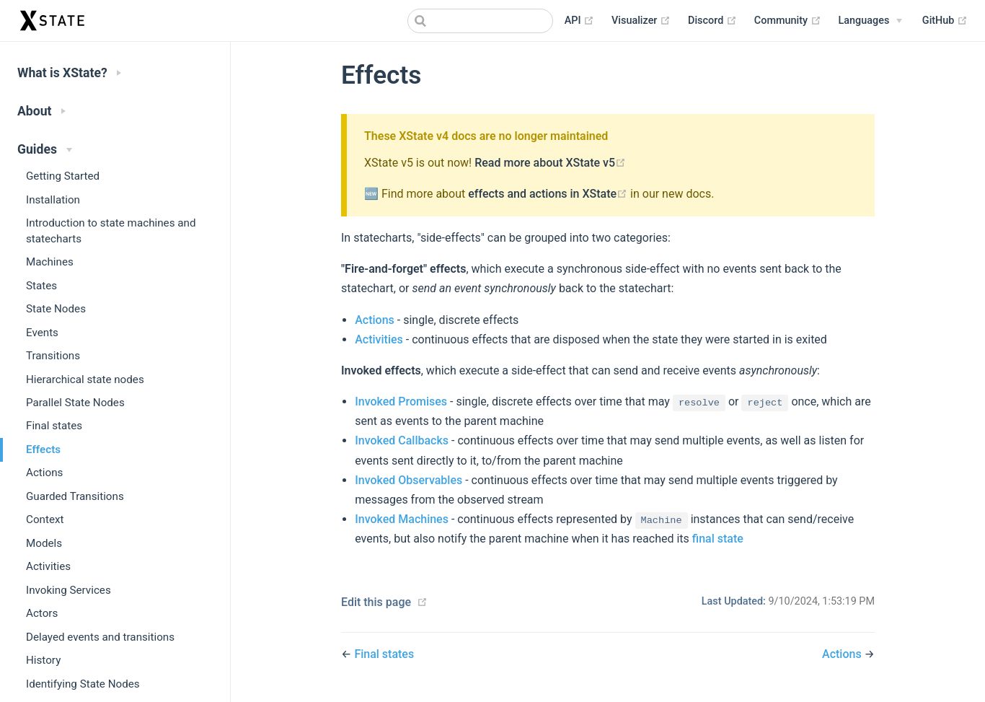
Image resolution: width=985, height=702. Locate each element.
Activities (48, 566)
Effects (43, 449)
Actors (42, 613)
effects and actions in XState (549, 194)
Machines (50, 261)
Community (787, 21)
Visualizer (641, 21)
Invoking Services (68, 590)
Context (44, 519)
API (579, 21)
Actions (44, 472)
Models (44, 543)
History (43, 660)
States (41, 285)
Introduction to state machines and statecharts (110, 230)
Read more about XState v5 (550, 163)
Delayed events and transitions (100, 637)
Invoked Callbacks (402, 440)
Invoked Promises (401, 401)
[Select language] (871, 21)
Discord (712, 21)
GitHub (945, 21)
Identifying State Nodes (83, 683)
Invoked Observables (408, 480)
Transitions (53, 355)
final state (717, 538)
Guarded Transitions (75, 496)
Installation (53, 199)
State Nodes (56, 308)
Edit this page (376, 602)
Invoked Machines (402, 519)
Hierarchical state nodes (85, 379)
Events (42, 332)
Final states (54, 425)
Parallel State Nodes (75, 402)
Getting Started (63, 176)
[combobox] (480, 21)
